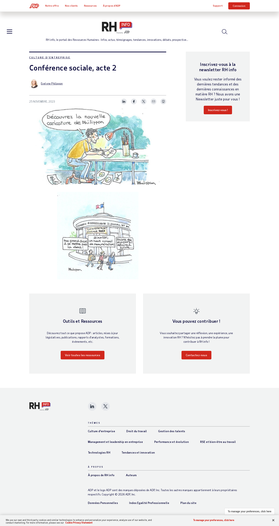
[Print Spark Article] (163, 104)
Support (218, 5)
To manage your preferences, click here (249, 513)
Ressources (90, 5)
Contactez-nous (196, 357)
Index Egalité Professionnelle (149, 505)
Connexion (239, 5)
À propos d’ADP (111, 5)
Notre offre (52, 5)
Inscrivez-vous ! (218, 112)
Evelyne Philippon (52, 86)
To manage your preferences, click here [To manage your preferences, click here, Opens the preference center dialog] (213, 520)
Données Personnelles (103, 505)
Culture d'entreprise (49, 59)
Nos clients (71, 5)
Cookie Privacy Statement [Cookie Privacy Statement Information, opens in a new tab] (79, 522)
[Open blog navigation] (10, 33)
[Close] (273, 520)
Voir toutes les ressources (82, 357)
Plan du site (188, 505)
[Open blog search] (225, 32)
